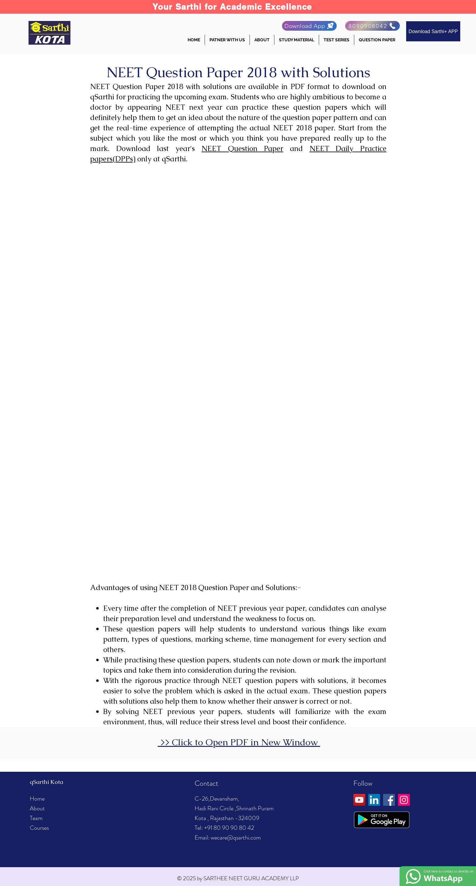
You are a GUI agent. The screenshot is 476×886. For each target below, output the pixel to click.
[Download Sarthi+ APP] (433, 31)
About (37, 808)
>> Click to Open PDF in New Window (239, 742)
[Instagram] (404, 800)
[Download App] (309, 26)
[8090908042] (372, 26)
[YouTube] (359, 800)
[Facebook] (389, 800)
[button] (262, 40)
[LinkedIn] (374, 800)
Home (37, 798)
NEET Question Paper (242, 148)
